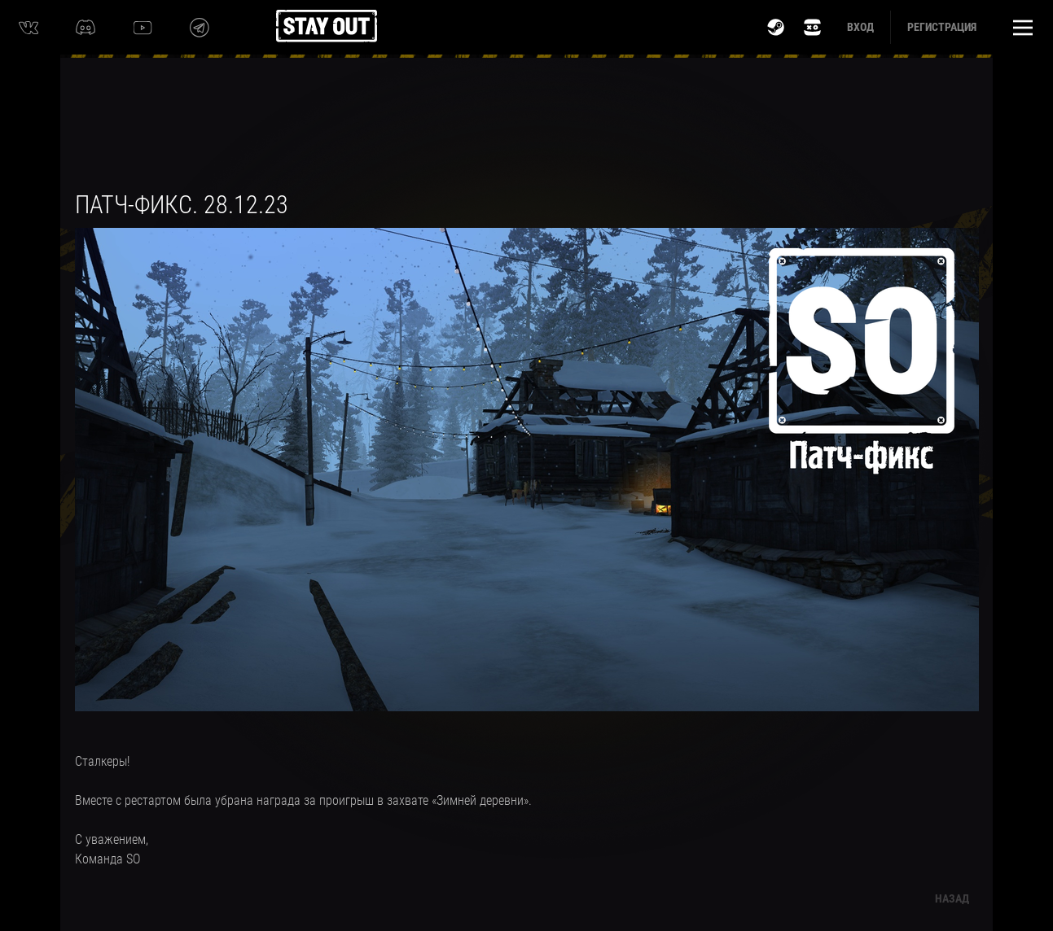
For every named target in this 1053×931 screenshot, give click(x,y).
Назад (952, 898)
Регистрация (941, 26)
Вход (860, 26)
